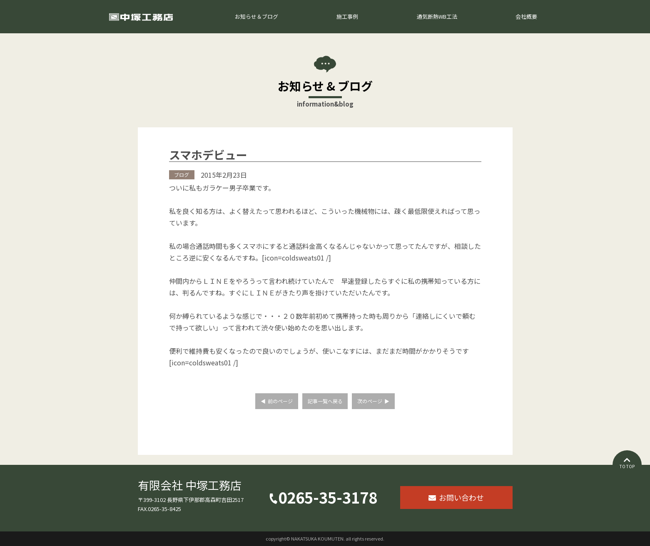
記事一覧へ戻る (325, 401)
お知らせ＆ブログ (256, 16)
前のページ (280, 401)
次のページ (369, 401)
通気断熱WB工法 (437, 16)
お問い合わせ (461, 497)
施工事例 (347, 16)
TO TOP (627, 466)
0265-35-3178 (327, 499)
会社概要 (526, 16)
